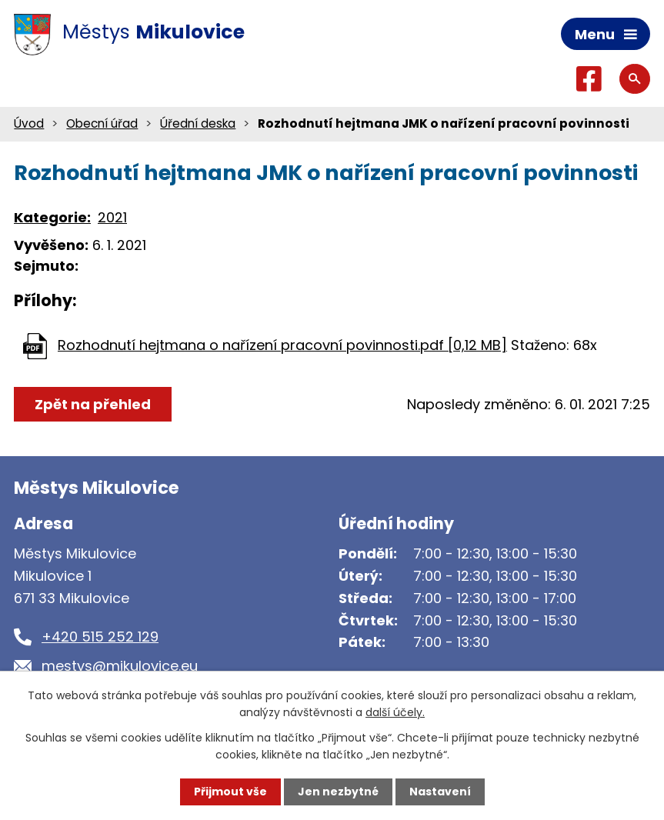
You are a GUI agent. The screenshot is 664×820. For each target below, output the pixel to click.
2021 (112, 217)
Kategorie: (52, 217)
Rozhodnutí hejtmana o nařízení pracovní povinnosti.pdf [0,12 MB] (282, 345)
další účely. (395, 712)
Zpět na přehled (93, 404)
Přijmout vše (230, 791)
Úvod (29, 123)
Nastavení (440, 791)
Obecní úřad (102, 123)
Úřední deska (197, 123)
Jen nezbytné (338, 791)
